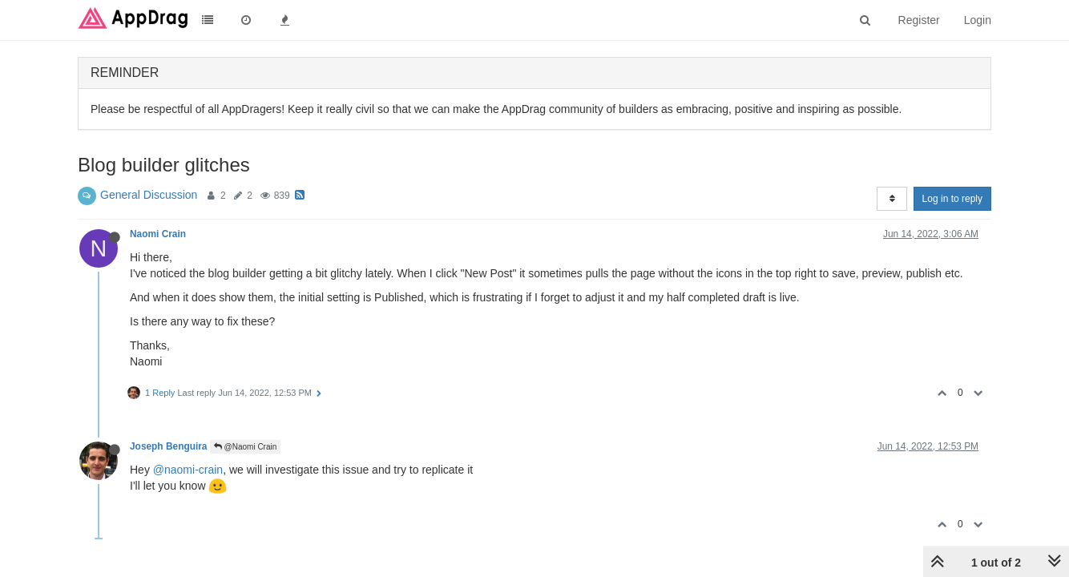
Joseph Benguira (168, 446)
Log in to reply (952, 198)
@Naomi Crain (245, 446)
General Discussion (148, 194)
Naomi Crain (158, 234)
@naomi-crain (188, 469)
